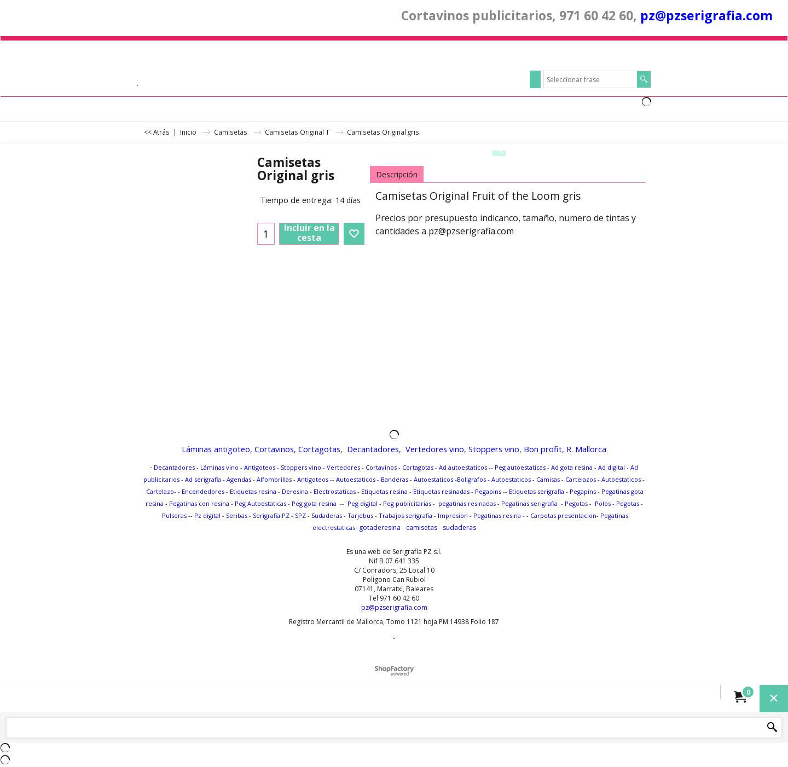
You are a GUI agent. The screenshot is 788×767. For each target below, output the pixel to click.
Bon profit (543, 448)
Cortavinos (274, 448)
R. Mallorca (586, 448)
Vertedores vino (434, 448)
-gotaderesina (378, 527)
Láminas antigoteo (216, 448)
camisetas (421, 527)
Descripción (397, 174)
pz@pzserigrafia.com (706, 15)
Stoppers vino (493, 448)
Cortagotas (319, 448)
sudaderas (459, 527)
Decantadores (373, 448)
